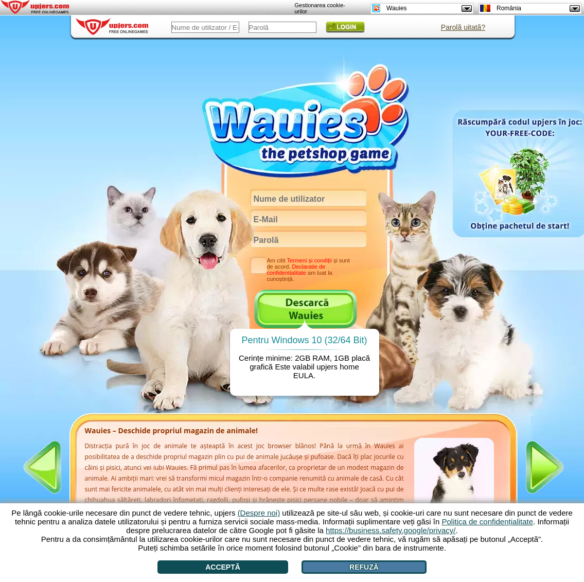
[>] (545, 467)
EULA (303, 375)
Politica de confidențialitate (487, 521)
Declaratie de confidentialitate (296, 269)
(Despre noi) (259, 512)
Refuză (364, 567)
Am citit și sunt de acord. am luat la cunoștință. (308, 269)
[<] (42, 467)
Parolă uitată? (463, 27)
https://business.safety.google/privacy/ (390, 530)
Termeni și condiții (309, 260)
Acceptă (222, 567)
